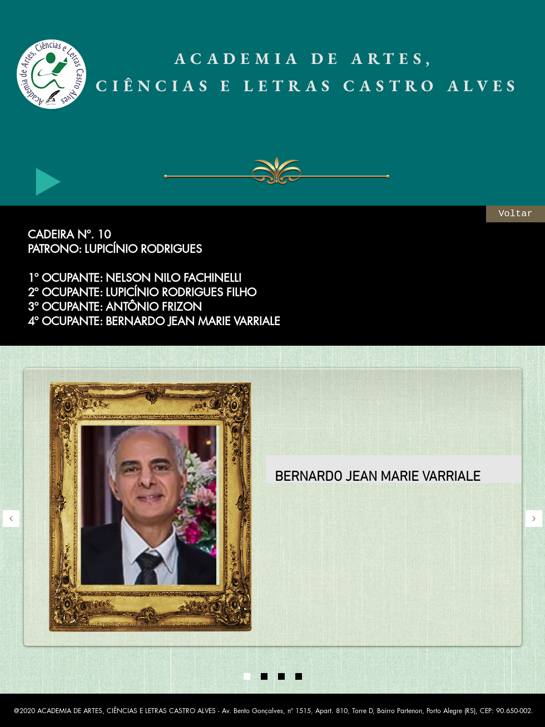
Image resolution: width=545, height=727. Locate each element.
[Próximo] (534, 519)
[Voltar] (515, 214)
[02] (264, 676)
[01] (247, 676)
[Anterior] (11, 519)
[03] (281, 676)
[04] (298, 676)
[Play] (48, 182)
